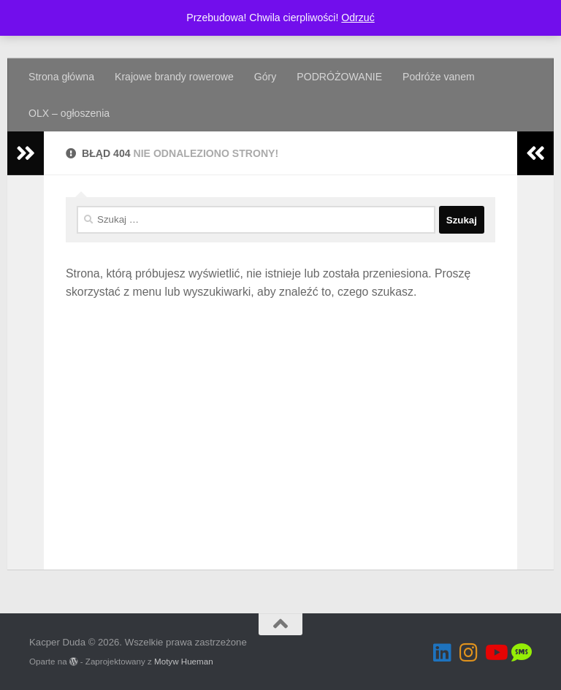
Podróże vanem (438, 77)
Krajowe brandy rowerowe (174, 77)
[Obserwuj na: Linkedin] (442, 653)
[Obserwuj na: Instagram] (469, 653)
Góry (265, 77)
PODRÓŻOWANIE (339, 77)
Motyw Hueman (183, 661)
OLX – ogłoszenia (69, 113)
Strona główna (61, 77)
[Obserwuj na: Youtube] (495, 653)
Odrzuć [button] (357, 17)
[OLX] (521, 653)
